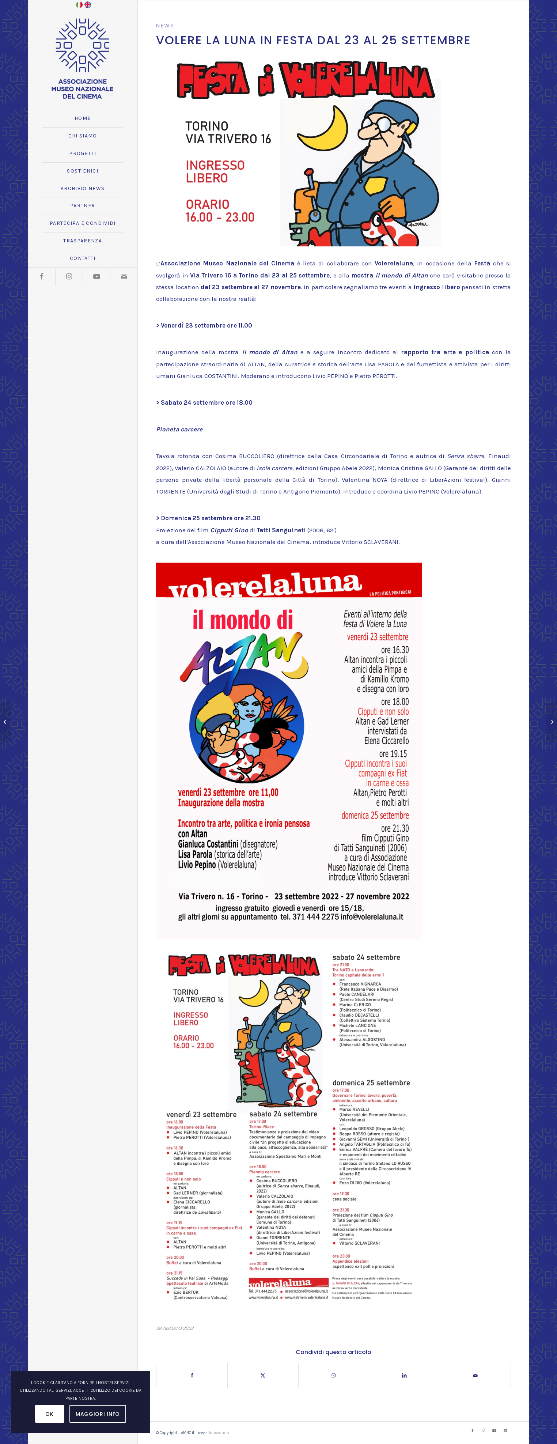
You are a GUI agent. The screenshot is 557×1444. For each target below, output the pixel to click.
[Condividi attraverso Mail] (475, 1375)
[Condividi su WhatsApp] (334, 1375)
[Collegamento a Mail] (123, 277)
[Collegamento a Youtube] (96, 277)
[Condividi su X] (263, 1375)
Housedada (218, 1432)
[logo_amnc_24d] (82, 58)
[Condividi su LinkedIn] (404, 1375)
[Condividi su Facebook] (191, 1375)
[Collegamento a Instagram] (69, 277)
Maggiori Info (98, 1414)
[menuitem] (82, 119)
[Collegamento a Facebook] (41, 277)
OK (49, 1414)
